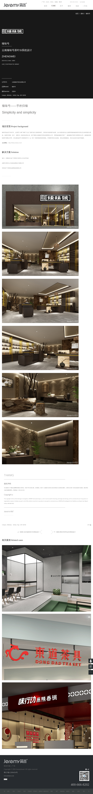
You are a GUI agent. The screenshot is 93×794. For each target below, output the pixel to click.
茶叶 (21, 95)
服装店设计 (47, 791)
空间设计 (36, 791)
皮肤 (9, 791)
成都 (56, 2)
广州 (43, 2)
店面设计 (31, 791)
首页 (77, 13)
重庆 (60, 2)
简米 (26, 791)
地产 (58, 791)
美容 (15, 791)
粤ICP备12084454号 (11, 772)
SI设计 (20, 791)
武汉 (51, 2)
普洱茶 (24, 95)
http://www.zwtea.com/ (15, 143)
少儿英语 (4, 791)
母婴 (53, 791)
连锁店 (69, 791)
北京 (47, 2)
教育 (80, 791)
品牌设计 (42, 791)
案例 (82, 13)
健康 (74, 791)
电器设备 (63, 791)
